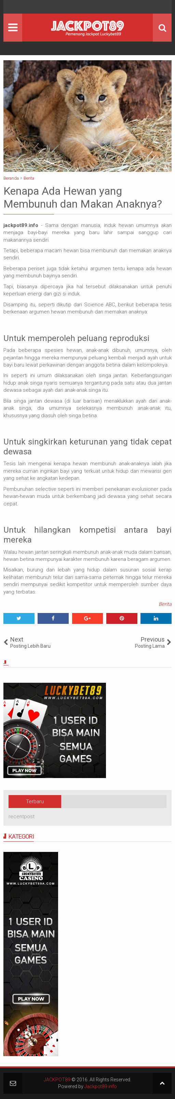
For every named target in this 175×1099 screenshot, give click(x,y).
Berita (165, 604)
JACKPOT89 (57, 1079)
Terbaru (35, 801)
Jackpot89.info (100, 1086)
